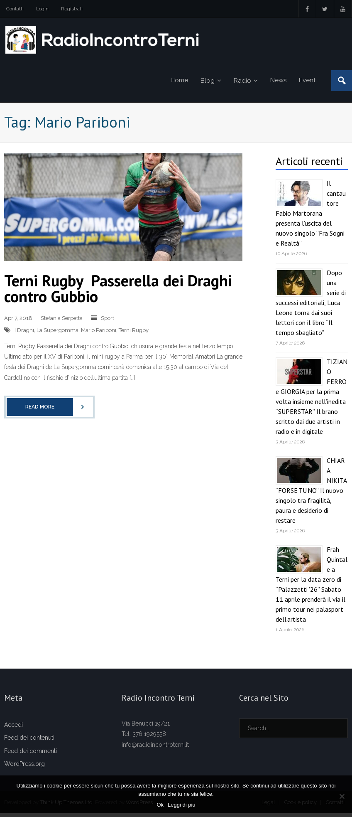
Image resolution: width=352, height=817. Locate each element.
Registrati (72, 9)
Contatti (15, 9)
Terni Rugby (134, 334)
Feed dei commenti (30, 754)
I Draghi (24, 334)
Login (42, 9)
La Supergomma (57, 334)
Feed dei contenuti (29, 741)
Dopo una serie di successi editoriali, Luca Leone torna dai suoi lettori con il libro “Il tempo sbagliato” (311, 306)
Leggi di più (182, 805)
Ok (160, 805)
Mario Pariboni (98, 334)
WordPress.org (24, 767)
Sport (107, 322)
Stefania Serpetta (62, 322)
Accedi (13, 728)
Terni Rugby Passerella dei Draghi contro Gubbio (118, 292)
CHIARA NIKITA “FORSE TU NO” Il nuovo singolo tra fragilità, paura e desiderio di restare (311, 494)
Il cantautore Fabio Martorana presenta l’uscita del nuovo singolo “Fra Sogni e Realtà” (311, 217)
